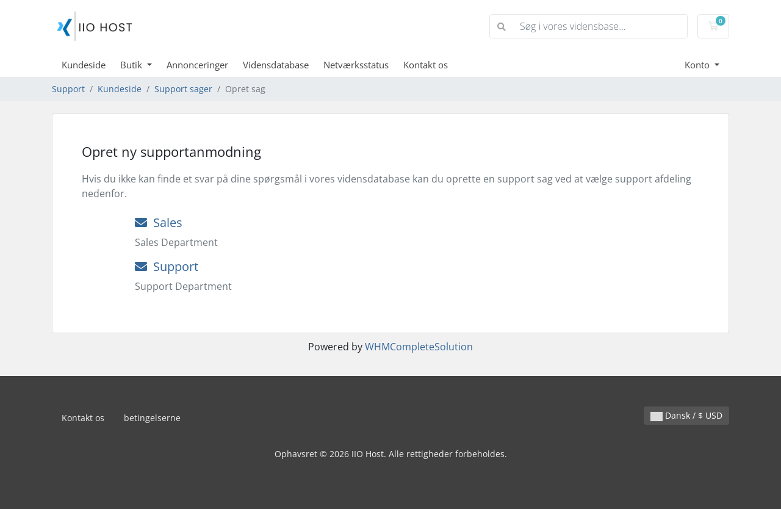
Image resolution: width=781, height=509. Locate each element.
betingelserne (152, 418)
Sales (158, 222)
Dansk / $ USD (686, 415)
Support (68, 89)
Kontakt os (425, 65)
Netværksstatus (356, 65)
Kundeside (84, 65)
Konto (698, 65)
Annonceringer (197, 65)
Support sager (183, 89)
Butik (132, 65)
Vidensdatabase (276, 65)
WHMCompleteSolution (419, 346)
